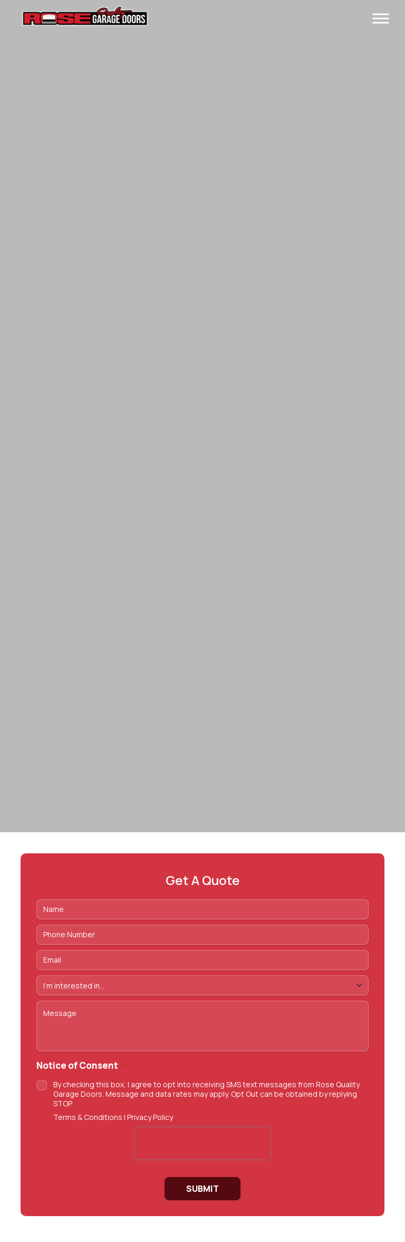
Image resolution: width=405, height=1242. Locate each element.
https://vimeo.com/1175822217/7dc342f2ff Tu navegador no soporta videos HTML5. (202, 416)
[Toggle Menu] (380, 18)
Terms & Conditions (87, 1117)
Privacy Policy (150, 1117)
